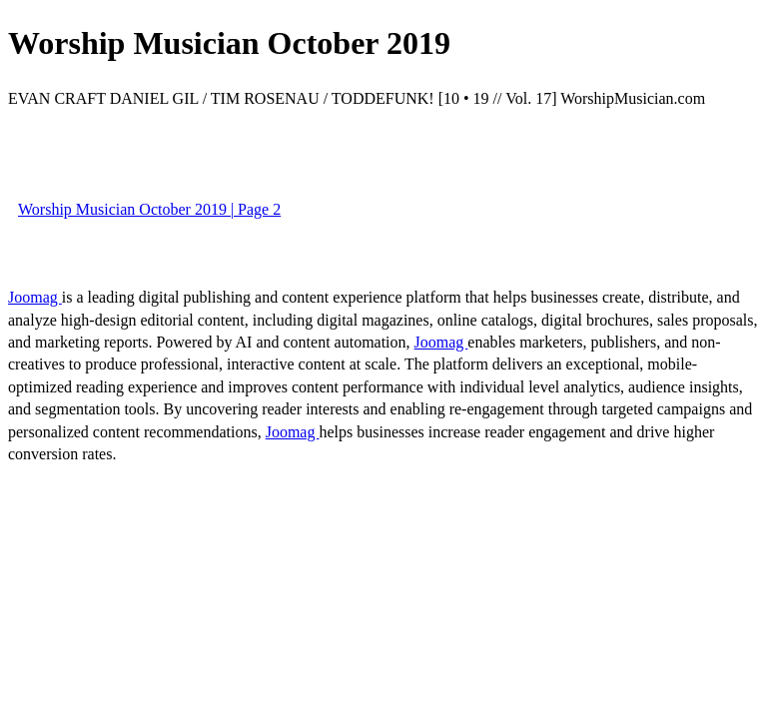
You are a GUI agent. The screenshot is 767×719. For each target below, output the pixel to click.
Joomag (35, 297)
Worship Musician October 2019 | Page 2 (149, 209)
